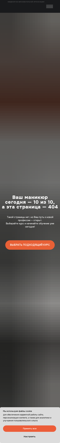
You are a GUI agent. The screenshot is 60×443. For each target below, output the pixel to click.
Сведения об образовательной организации (26, 2)
